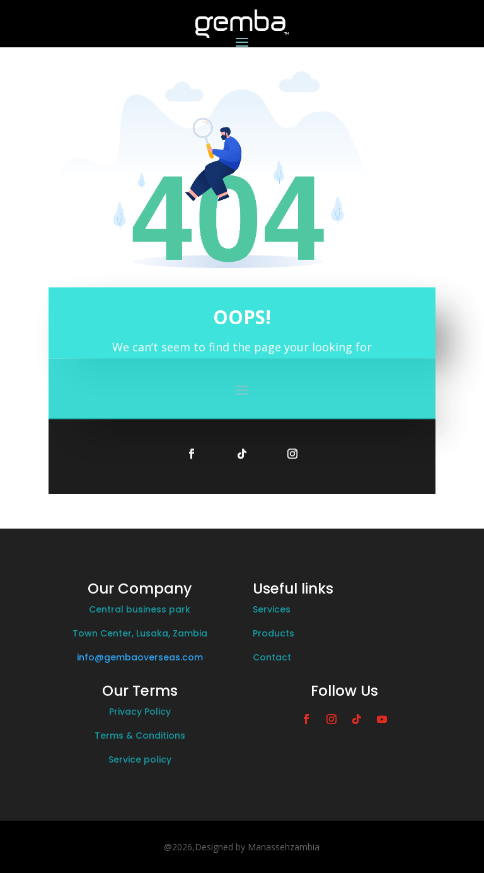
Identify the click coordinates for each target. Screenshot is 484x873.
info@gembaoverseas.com (140, 657)
